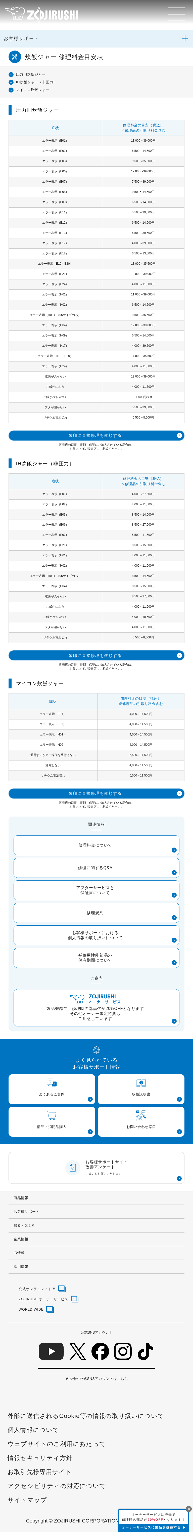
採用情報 (21, 1267)
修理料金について (95, 845)
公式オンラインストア (37, 1289)
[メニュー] (176, 14)
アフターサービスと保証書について (95, 890)
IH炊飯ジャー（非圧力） (36, 82)
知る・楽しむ (25, 1225)
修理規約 (95, 913)
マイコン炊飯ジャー (32, 90)
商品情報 (21, 1198)
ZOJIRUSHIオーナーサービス (43, 1299)
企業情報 (21, 1239)
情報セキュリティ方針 (40, 1457)
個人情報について (33, 1429)
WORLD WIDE (31, 1309)
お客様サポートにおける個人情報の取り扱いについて (95, 935)
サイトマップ (27, 1499)
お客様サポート (21, 38)
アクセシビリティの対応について (57, 1485)
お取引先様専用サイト (40, 1471)
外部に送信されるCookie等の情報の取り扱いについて (86, 1415)
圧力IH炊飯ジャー (31, 74)
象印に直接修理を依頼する (95, 435)
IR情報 (19, 1253)
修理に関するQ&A (95, 868)
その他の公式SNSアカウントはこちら (96, 1379)
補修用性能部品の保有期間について (95, 957)
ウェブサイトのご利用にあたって (57, 1443)
